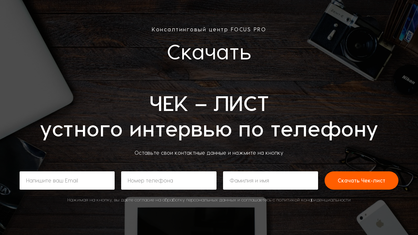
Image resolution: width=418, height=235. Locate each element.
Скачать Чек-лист (361, 180)
